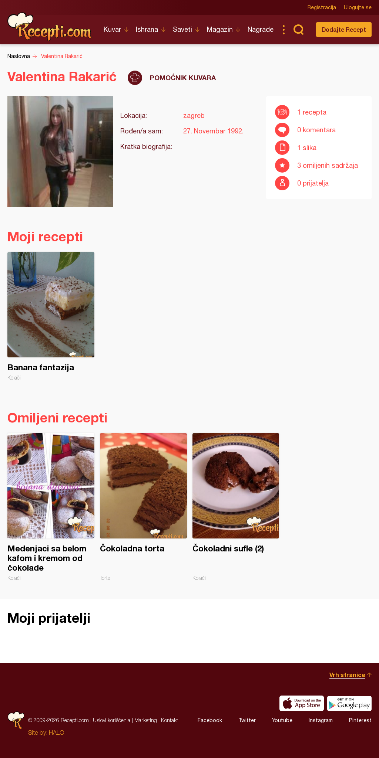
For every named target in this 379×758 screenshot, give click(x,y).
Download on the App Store (301, 703)
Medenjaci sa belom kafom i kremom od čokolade (50, 507)
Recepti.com (50, 26)
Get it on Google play (349, 703)
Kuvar (112, 29)
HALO (56, 732)
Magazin (220, 29)
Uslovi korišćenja (111, 720)
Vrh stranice (347, 674)
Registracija (322, 7)
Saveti (182, 29)
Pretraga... (298, 29)
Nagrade (261, 29)
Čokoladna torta (143, 507)
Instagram (321, 720)
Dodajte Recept (344, 29)
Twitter (247, 720)
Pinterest (360, 720)
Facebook (210, 720)
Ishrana (147, 29)
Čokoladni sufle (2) (235, 507)
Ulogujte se (358, 7)
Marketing (145, 720)
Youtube (282, 720)
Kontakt (169, 720)
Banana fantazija (50, 316)
